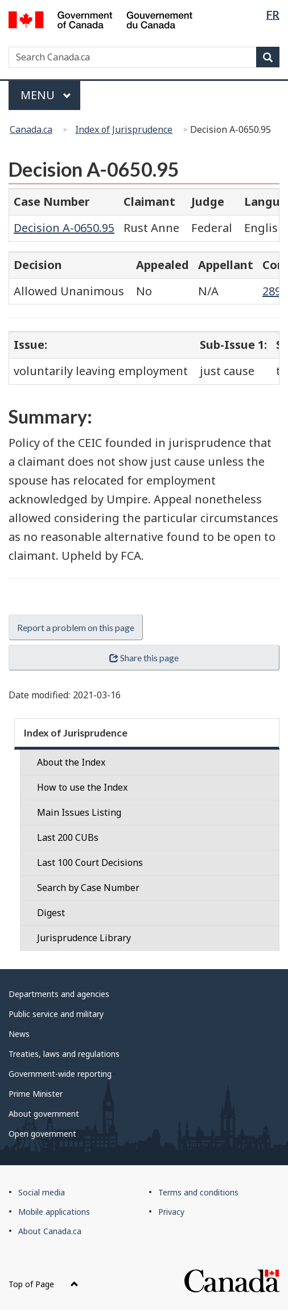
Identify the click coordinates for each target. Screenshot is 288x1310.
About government (44, 1113)
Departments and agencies (59, 993)
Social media (41, 1192)
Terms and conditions (198, 1192)
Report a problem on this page (75, 627)
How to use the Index (82, 787)
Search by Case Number (88, 887)
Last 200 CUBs (67, 837)
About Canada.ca (49, 1231)
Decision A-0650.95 (64, 227)
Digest (51, 912)
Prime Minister (36, 1093)
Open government (42, 1133)
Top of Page (44, 1284)
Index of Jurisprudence (123, 129)
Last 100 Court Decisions (90, 862)
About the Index (71, 762)
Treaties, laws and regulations (64, 1053)
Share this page (144, 657)
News (19, 1033)
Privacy (171, 1211)
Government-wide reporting (60, 1073)
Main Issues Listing (79, 812)
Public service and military (56, 1013)
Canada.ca (31, 129)
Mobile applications (54, 1211)
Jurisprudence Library (84, 937)
